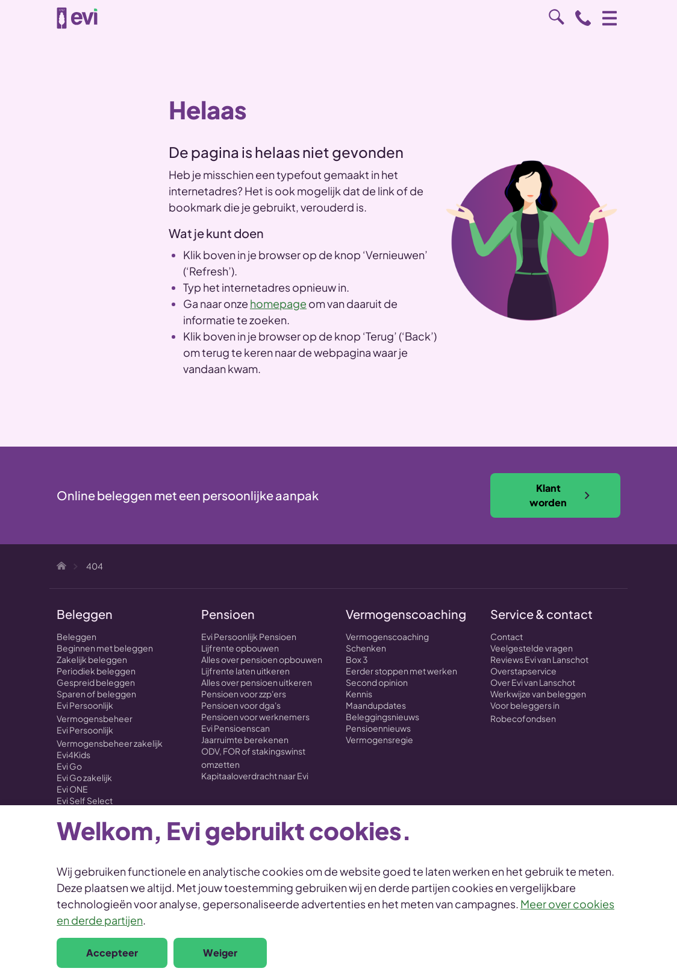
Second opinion (377, 682)
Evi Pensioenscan (235, 728)
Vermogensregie (379, 739)
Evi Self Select (85, 800)
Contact (506, 636)
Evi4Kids (73, 754)
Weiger (220, 952)
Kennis (359, 693)
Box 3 (357, 659)
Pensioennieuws (378, 728)
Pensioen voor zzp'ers (243, 693)
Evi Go (69, 766)
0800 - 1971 (583, 18)
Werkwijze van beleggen (538, 693)
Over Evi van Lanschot (532, 682)
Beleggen (76, 636)
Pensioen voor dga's (241, 705)
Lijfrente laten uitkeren (245, 670)
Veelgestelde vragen (531, 647)
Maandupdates (376, 705)
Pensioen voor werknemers (255, 716)
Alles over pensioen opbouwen (261, 659)
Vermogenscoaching (387, 636)
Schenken (366, 647)
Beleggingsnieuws (382, 716)
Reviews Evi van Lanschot (539, 659)
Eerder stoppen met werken (401, 670)
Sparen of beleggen (96, 693)
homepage (278, 303)
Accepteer (112, 952)
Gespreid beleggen (96, 682)
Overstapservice (523, 670)
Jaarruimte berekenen (245, 739)
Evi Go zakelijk (84, 777)
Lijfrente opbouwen (240, 647)
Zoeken (556, 17)
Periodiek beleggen (96, 670)
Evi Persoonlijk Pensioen (248, 636)
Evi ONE (72, 789)
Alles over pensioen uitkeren (256, 682)
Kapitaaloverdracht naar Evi (254, 775)
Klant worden (560, 495)
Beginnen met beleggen (105, 647)
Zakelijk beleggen (92, 659)
